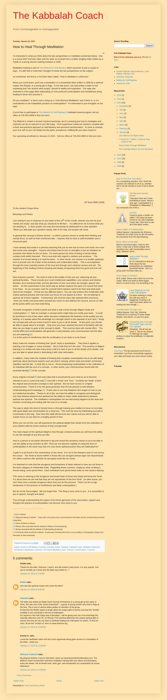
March (122, 125)
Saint (64, 550)
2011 (119, 158)
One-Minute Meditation (52, 550)
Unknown (24, 598)
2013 (119, 103)
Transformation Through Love (129, 310)
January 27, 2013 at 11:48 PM (33, 646)
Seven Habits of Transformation (129, 229)
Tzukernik (91, 550)
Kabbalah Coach (75, 547)
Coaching (42, 547)
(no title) (133, 213)
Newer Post (19, 681)
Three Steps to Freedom (126, 276)
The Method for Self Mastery (52, 68)
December (124, 106)
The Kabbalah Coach (58, 15)
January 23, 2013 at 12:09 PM (33, 627)
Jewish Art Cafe (123, 83)
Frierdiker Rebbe (53, 547)
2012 (119, 155)
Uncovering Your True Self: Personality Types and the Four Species (141, 324)
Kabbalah (64, 547)
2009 (119, 162)
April (121, 121)
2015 (119, 95)
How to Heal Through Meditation (132, 145)
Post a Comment (24, 675)
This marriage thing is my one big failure (136, 149)
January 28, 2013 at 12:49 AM (32, 670)
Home (59, 681)
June (121, 113)
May (121, 117)
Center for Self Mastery (29, 547)
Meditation (87, 547)
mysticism (38, 550)
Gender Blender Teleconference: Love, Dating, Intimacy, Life (132, 72)
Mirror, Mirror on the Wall (127, 242)
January (123, 132)
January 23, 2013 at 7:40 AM (32, 574)
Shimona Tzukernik (29, 654)
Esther (23, 582)
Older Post (99, 681)
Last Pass (118, 351)
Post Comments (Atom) (35, 685)
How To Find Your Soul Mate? (129, 179)
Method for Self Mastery (126, 80)
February (123, 128)
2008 (119, 166)
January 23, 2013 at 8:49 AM (32, 589)
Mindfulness (29, 550)
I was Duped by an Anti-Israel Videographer (140, 291)
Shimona (70, 550)
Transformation (80, 550)
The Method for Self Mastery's (53, 112)
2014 (119, 99)
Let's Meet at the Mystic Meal (131, 136)
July (121, 110)
